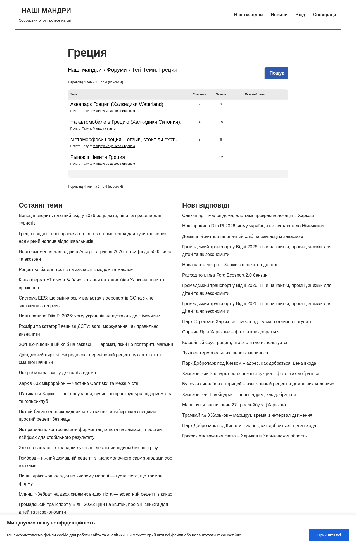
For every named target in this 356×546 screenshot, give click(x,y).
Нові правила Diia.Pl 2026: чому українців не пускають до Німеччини (89, 316)
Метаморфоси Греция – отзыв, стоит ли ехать (123, 139)
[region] (178, 530)
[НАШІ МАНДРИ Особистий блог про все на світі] (46, 14)
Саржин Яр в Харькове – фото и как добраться (231, 332)
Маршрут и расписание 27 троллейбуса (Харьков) (234, 405)
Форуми (117, 70)
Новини (279, 14)
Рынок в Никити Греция (97, 157)
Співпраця (324, 14)
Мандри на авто (104, 128)
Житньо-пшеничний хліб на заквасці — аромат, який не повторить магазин (96, 344)
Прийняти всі (329, 535)
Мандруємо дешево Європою (114, 110)
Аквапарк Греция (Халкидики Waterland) (116, 104)
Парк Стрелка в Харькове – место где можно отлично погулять (247, 321)
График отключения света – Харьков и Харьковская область (244, 436)
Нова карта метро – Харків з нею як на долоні (229, 264)
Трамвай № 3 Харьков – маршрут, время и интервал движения (247, 415)
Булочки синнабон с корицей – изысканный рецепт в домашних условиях (258, 384)
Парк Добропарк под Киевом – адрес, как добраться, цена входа (249, 363)
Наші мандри (248, 14)
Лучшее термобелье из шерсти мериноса (225, 352)
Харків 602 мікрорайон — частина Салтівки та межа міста (78, 383)
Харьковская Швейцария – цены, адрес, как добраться (239, 394)
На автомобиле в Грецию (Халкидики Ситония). (125, 122)
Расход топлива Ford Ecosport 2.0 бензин (224, 275)
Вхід (300, 14)
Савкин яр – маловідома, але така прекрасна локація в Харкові (248, 215)
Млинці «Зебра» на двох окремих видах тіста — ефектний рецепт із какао (95, 494)
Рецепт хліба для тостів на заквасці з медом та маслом (76, 269)
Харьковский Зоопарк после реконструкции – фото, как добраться (250, 373)
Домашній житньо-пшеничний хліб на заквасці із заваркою (242, 236)
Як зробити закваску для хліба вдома (57, 372)
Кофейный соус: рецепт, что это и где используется (235, 342)
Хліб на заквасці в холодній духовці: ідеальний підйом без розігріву (88, 447)
